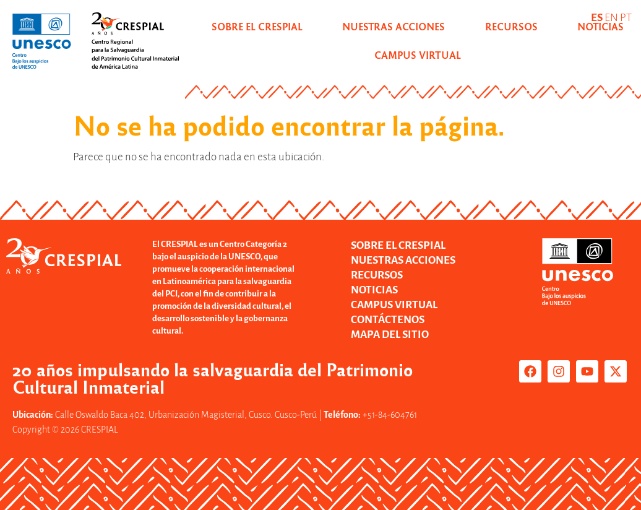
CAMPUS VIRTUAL (394, 305)
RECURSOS (511, 26)
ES (597, 18)
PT (626, 18)
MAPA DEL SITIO (390, 334)
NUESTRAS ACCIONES (393, 26)
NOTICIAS (374, 290)
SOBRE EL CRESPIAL (257, 26)
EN (611, 18)
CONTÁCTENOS (387, 320)
